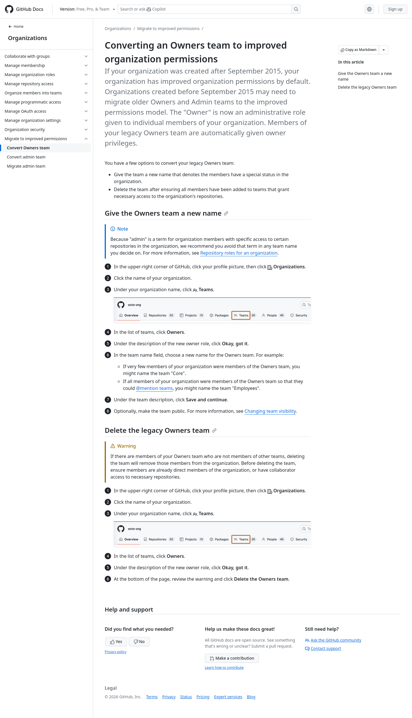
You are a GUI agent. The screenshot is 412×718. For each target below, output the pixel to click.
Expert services (228, 696)
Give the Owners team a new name (166, 213)
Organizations (27, 38)
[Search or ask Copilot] (209, 9)
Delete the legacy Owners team (161, 430)
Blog (251, 696)
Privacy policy (115, 651)
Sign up (395, 9)
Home (15, 26)
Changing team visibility (270, 411)
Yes (116, 641)
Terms (152, 696)
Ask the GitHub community (333, 640)
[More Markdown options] (384, 49)
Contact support (323, 648)
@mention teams (154, 388)
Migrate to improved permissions (168, 28)
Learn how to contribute (224, 667)
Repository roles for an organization (239, 253)
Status (186, 696)
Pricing (203, 696)
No (139, 641)
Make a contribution (232, 658)
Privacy (169, 696)
